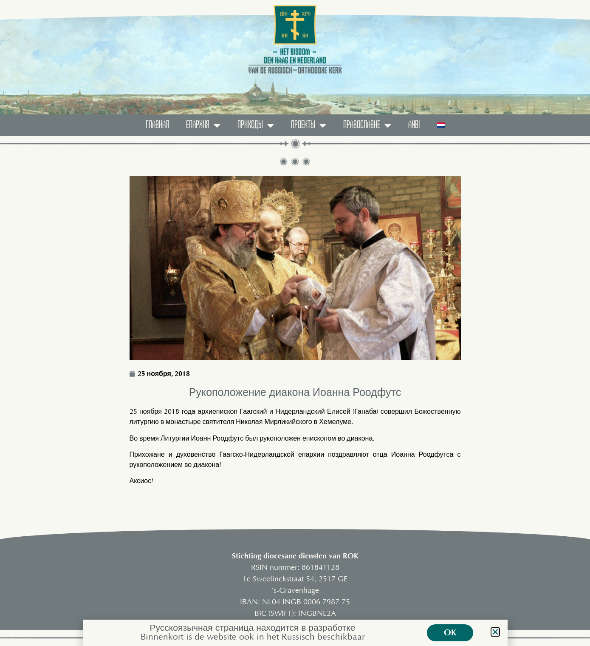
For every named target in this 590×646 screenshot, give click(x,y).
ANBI (414, 125)
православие (367, 125)
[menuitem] (441, 125)
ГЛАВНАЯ (157, 125)
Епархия (203, 125)
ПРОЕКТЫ (308, 125)
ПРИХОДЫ (255, 125)
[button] (495, 632)
